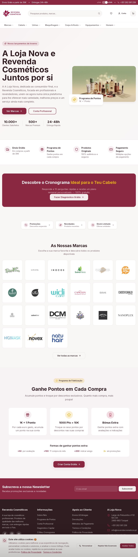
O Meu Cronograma (46, 532)
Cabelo (22, 25)
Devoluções (77, 519)
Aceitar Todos (128, 546)
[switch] (104, 2)
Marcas (8, 25)
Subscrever (127, 489)
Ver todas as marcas (69, 355)
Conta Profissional (42, 111)
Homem (110, 25)
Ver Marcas (14, 111)
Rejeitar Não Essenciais (107, 546)
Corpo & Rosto (73, 25)
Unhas (36, 25)
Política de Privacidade (31, 552)
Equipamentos (93, 25)
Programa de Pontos (46, 519)
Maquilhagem (52, 25)
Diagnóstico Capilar (45, 528)
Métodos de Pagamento (83, 524)
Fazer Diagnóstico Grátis (69, 197)
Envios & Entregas (80, 515)
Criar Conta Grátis (69, 464)
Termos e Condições (52, 552)
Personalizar (85, 546)
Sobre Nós (42, 515)
